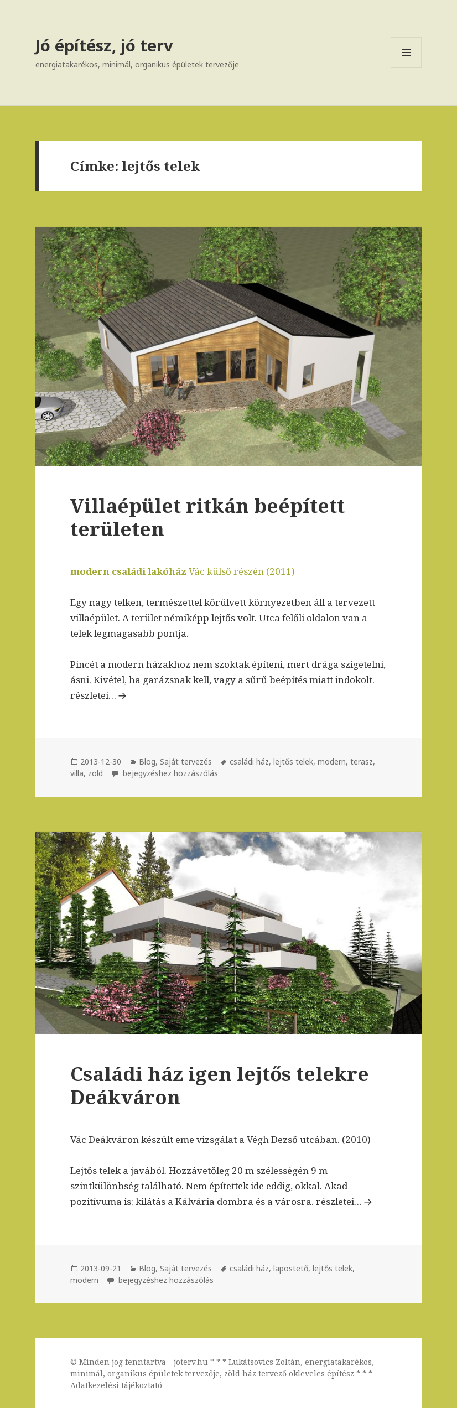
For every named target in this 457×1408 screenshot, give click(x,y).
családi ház (249, 761)
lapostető (290, 1268)
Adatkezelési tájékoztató (116, 1385)
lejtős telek (293, 761)
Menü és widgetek (406, 67)
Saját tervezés (186, 761)
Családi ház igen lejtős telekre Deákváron (219, 1085)
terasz (361, 761)
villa (77, 773)
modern (332, 761)
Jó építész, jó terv (104, 45)
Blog (147, 761)
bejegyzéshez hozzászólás (169, 773)
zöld (95, 773)
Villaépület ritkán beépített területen (207, 517)
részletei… (99, 695)
